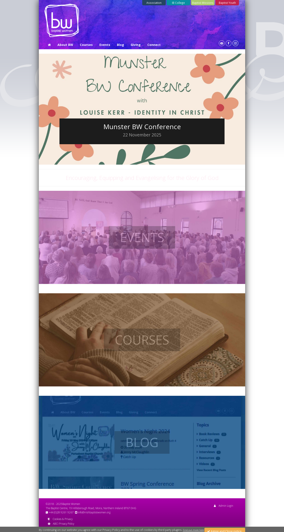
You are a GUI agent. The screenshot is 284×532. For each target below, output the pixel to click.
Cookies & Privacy (60, 519)
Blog (120, 45)
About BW (65, 45)
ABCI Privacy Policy (61, 523)
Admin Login (223, 505)
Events (104, 45)
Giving (136, 45)
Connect (154, 45)
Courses (86, 45)
